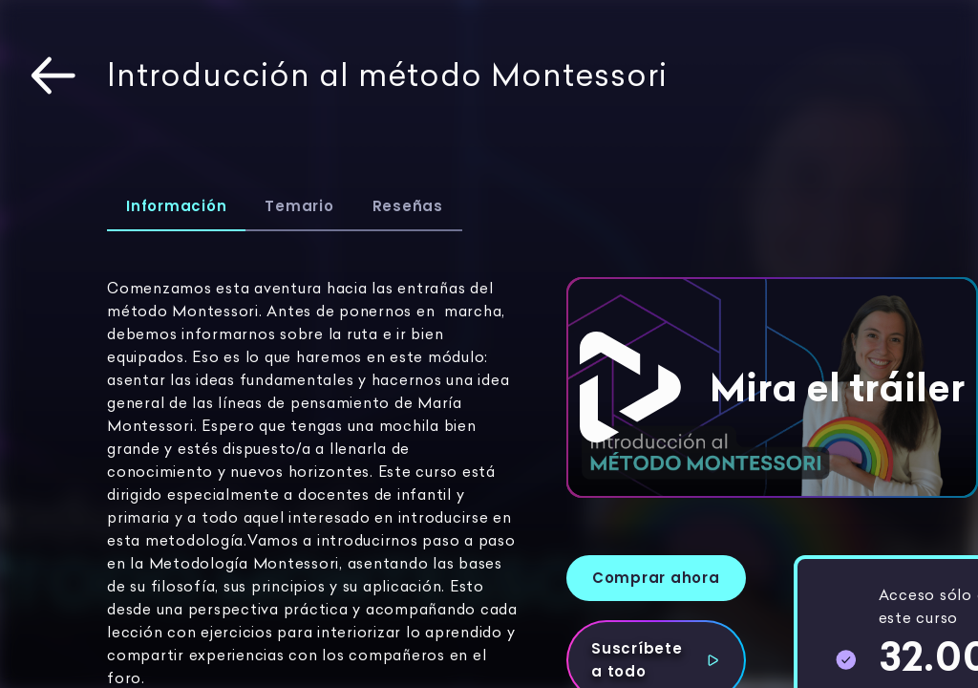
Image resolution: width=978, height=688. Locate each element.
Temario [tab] (299, 206)
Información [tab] (176, 206)
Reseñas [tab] (407, 206)
